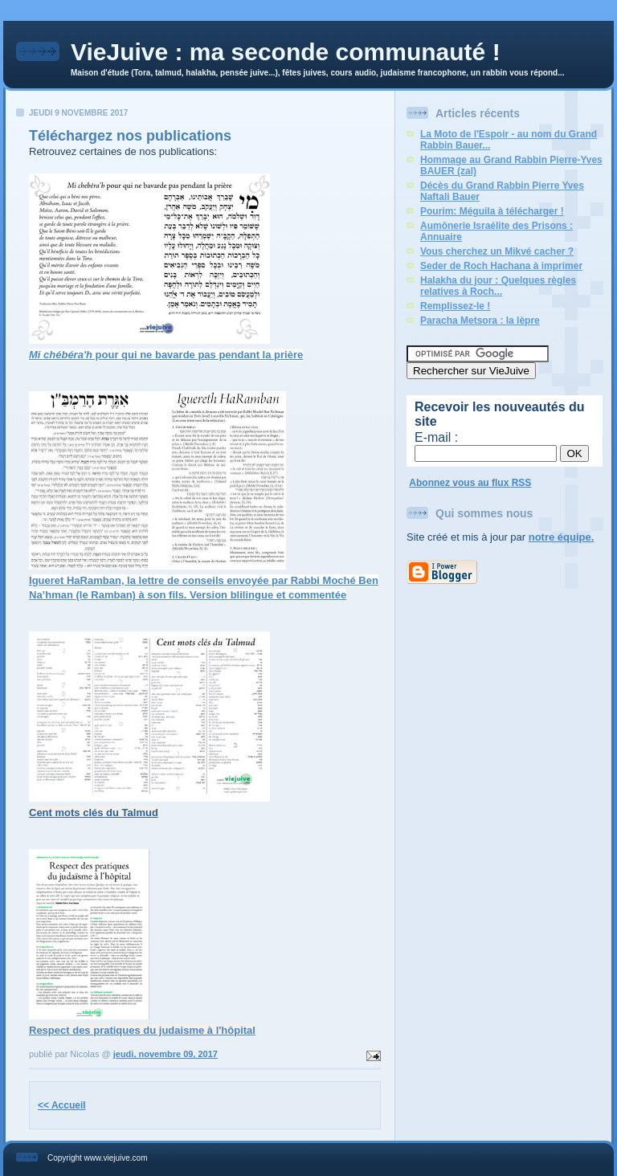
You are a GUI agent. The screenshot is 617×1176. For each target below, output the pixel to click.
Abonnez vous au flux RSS (470, 482)
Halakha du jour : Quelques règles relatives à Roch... (498, 286)
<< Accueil (62, 1105)
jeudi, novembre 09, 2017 (165, 1054)
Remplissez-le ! (455, 306)
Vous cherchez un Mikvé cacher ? (497, 251)
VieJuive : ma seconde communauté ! (286, 52)
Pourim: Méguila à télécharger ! (492, 211)
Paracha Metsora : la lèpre (480, 320)
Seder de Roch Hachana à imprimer (501, 266)
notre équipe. (562, 537)
